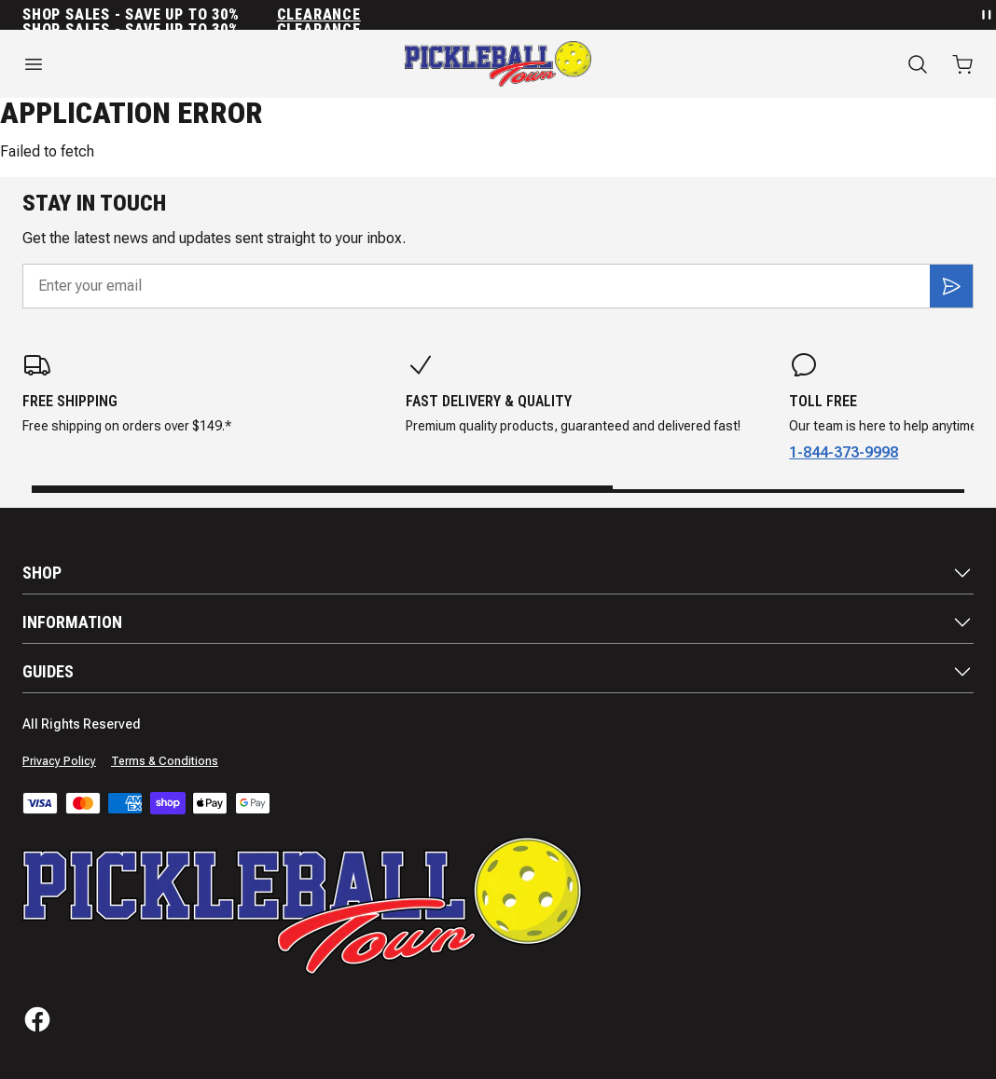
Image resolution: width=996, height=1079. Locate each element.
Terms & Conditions (164, 761)
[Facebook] (37, 1019)
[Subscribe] (951, 286)
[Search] (917, 64)
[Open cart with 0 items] (962, 64)
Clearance (319, 14)
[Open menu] (166, 64)
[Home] (498, 64)
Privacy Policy (59, 761)
